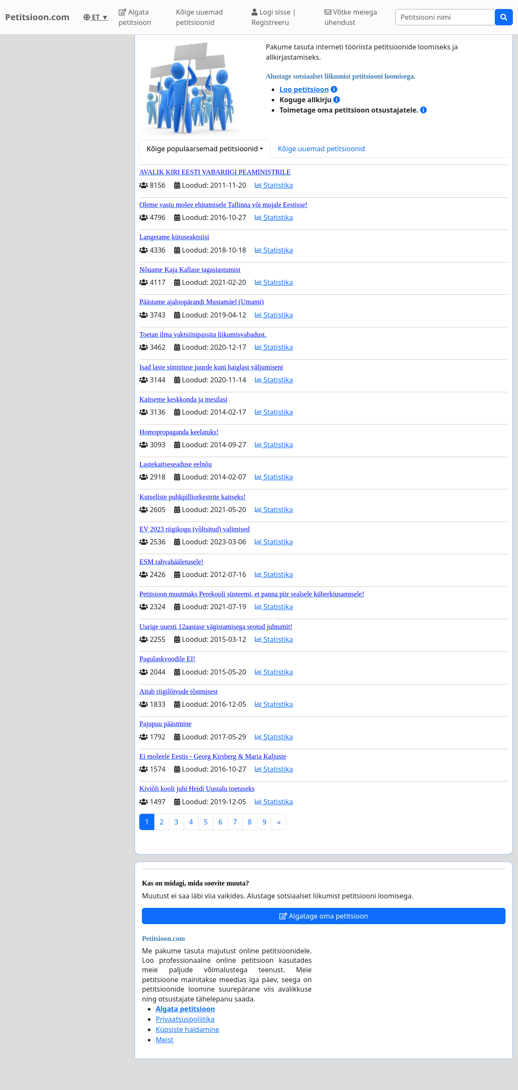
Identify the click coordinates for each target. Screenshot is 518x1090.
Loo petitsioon (304, 89)
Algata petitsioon (135, 17)
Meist (164, 1039)
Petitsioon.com (37, 17)
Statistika (274, 185)
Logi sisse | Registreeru (273, 17)
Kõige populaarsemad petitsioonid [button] (202, 148)
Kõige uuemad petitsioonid (199, 17)
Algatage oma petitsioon (323, 916)
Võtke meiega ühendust (351, 17)
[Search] (445, 17)
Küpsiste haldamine (187, 1029)
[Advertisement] (64, 164)
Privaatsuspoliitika (185, 1019)
